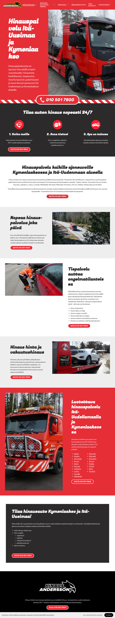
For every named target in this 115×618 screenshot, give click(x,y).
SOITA (19, 149)
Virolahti (92, 471)
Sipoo (91, 469)
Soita (57, 607)
